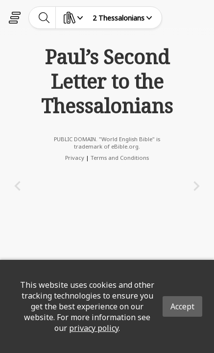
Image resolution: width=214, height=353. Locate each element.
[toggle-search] (44, 17)
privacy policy (94, 328)
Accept (182, 306)
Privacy (74, 157)
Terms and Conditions (120, 157)
